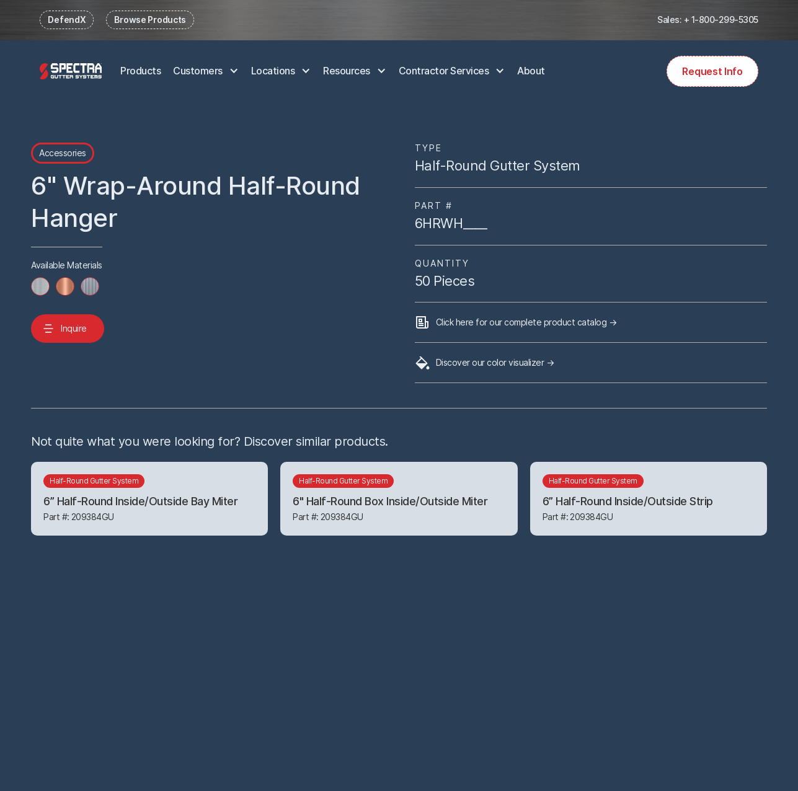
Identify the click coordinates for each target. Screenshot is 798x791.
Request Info (712, 71)
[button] (206, 71)
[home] (71, 71)
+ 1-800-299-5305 (721, 19)
